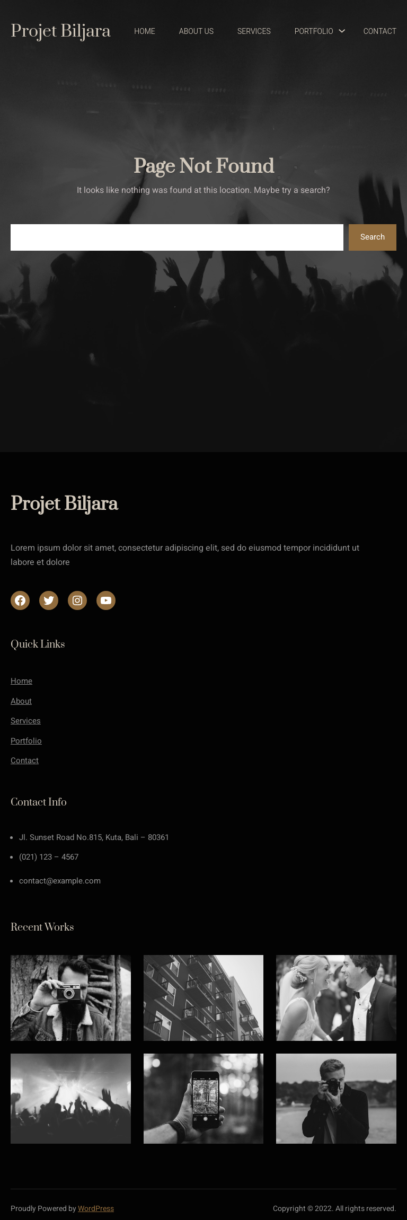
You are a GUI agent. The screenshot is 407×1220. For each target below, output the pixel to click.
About (21, 701)
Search (372, 237)
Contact (25, 760)
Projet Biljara (61, 31)
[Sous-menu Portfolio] (337, 32)
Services (26, 721)
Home (21, 681)
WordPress (96, 1208)
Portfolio (26, 741)
